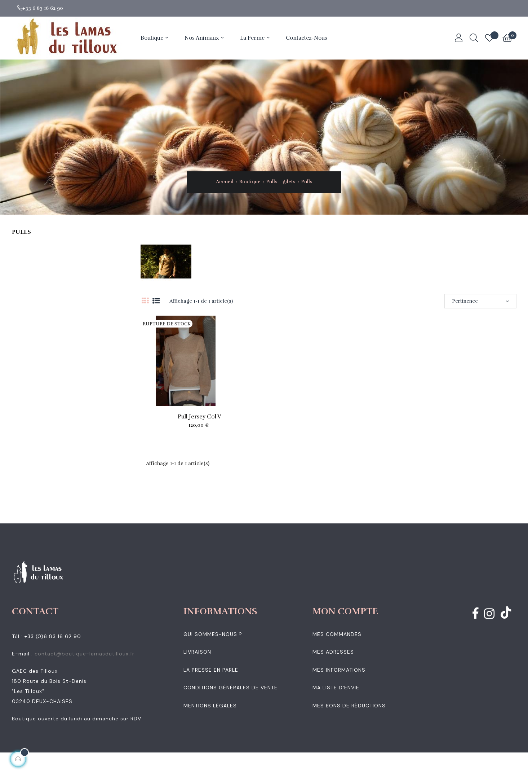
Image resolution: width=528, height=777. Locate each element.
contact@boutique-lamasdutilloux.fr (84, 653)
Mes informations (338, 670)
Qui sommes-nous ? (212, 634)
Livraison (197, 652)
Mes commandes (336, 634)
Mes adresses (333, 652)
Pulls (21, 232)
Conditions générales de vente (230, 687)
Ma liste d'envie (335, 687)
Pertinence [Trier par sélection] (480, 301)
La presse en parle (210, 670)
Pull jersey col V (199, 416)
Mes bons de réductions (349, 705)
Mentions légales (210, 705)
